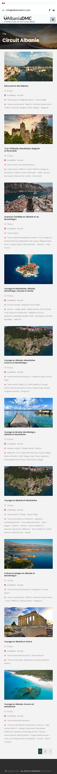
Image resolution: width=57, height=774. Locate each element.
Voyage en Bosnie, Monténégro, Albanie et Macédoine (20, 433)
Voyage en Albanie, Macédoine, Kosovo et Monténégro (19, 361)
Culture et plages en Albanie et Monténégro (19, 574)
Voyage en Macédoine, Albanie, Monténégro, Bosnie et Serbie (19, 289)
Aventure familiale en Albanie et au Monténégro (21, 218)
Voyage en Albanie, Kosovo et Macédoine (19, 705)
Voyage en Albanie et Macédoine (20, 500)
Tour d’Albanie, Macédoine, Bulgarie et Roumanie (22, 149)
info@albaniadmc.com (18, 10)
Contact (46, 771)
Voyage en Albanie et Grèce (18, 641)
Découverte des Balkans (16, 86)
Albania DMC (13, 771)
